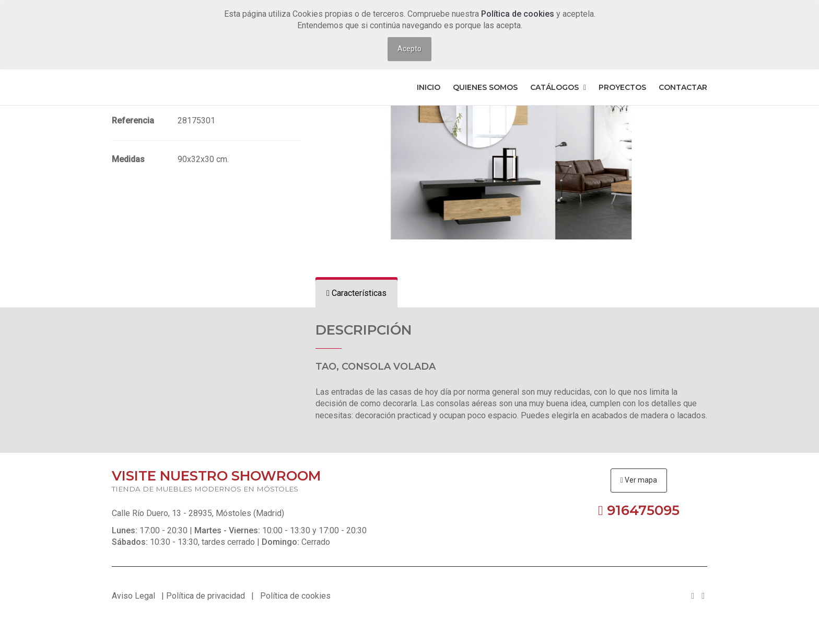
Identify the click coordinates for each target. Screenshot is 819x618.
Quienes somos (485, 87)
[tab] (356, 293)
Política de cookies (518, 14)
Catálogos (558, 87)
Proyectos (622, 87)
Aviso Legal (133, 596)
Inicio (428, 87)
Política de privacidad (205, 596)
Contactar (683, 87)
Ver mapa (639, 480)
